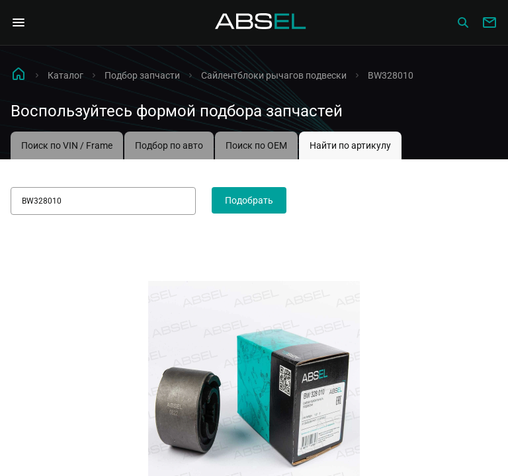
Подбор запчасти (142, 75)
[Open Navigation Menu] (18, 22)
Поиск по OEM (256, 145)
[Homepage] (260, 22)
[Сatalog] (463, 22)
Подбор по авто (169, 145)
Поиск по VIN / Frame (66, 145)
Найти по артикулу (350, 145)
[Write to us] (489, 22)
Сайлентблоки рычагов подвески (274, 75)
